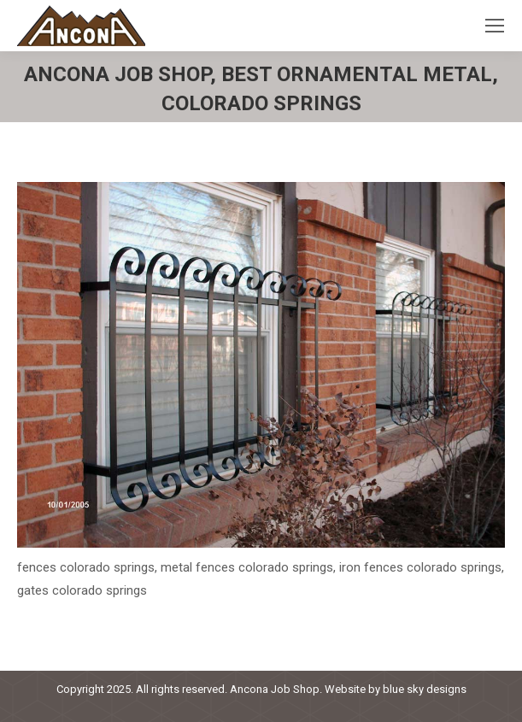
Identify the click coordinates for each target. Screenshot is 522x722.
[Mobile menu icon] (494, 25)
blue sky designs (424, 689)
